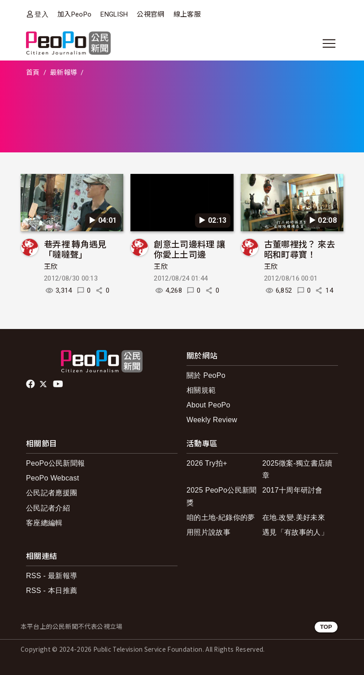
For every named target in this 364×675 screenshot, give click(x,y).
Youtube (59, 384)
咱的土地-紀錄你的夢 (220, 517)
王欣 (51, 267)
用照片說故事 (208, 532)
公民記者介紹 (48, 508)
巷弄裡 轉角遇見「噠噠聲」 (75, 249)
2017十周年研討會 (292, 490)
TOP (326, 626)
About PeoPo (208, 405)
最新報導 (63, 73)
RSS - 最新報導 (51, 576)
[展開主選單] (329, 43)
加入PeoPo (74, 14)
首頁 (33, 73)
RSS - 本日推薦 (51, 590)
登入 (41, 14)
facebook (31, 384)
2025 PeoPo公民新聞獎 (221, 496)
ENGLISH (114, 14)
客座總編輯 (44, 523)
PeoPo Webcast (52, 478)
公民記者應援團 (51, 493)
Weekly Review (211, 420)
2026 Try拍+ (206, 463)
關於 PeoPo (205, 375)
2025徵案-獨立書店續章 (297, 469)
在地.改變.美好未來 (293, 517)
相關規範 (201, 390)
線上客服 (187, 14)
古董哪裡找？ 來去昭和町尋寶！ (299, 249)
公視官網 (150, 14)
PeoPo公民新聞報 (55, 463)
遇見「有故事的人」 (295, 532)
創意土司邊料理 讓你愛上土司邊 (189, 249)
